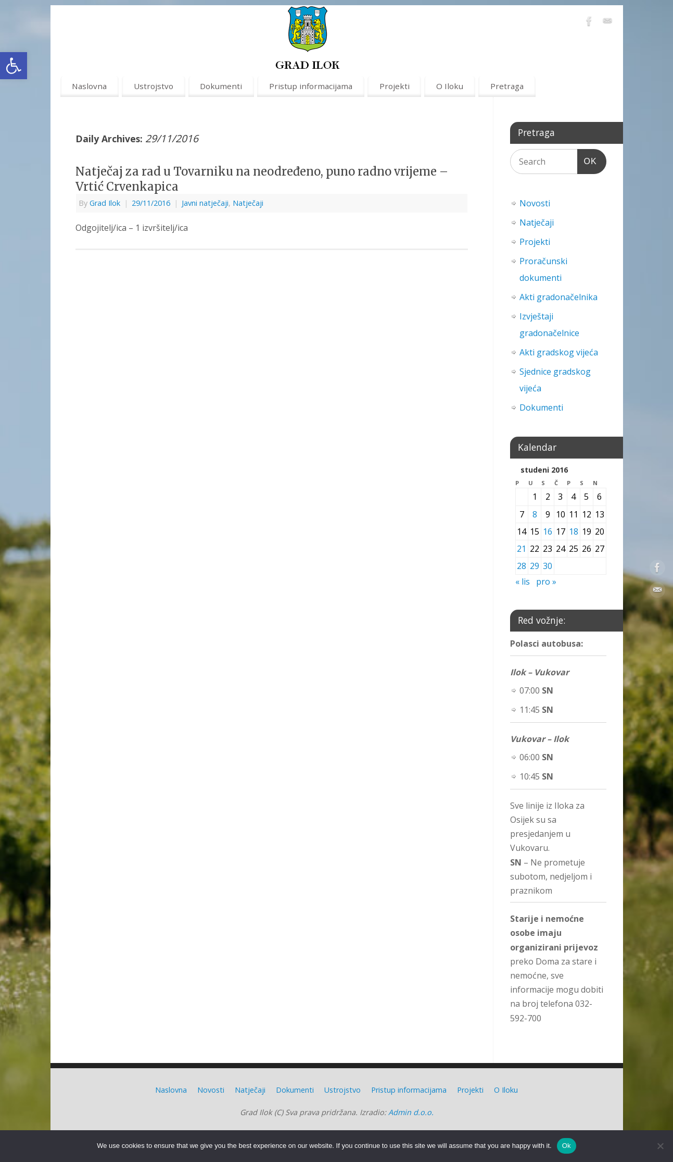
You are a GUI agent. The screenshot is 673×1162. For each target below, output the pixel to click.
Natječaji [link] (248, 203)
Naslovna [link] (89, 86)
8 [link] (534, 514)
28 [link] (521, 566)
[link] (13, 65)
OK (587, 160)
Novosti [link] (534, 203)
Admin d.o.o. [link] (411, 1112)
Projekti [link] (394, 86)
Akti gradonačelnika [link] (558, 297)
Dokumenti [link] (221, 86)
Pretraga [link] (507, 86)
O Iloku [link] (449, 86)
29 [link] (534, 566)
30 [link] (547, 566)
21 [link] (521, 548)
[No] (660, 1146)
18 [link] (573, 531)
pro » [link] (546, 581)
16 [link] (547, 531)
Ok (566, 1145)
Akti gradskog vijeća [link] (558, 352)
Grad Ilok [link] (105, 203)
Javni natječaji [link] (205, 203)
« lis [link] (522, 581)
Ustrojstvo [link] (153, 86)
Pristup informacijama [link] (310, 86)
